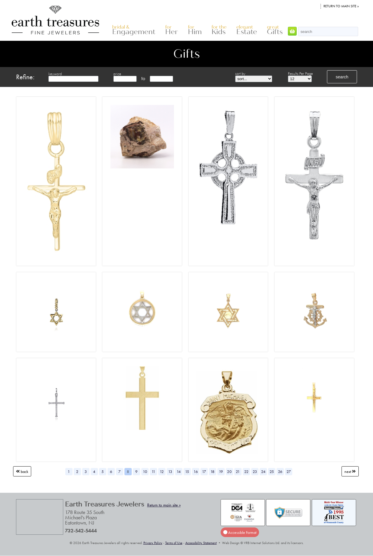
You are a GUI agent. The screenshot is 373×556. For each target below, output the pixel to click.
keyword (55, 74)
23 (255, 471)
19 (221, 471)
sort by (240, 73)
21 (238, 471)
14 (179, 471)
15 (187, 471)
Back (22, 471)
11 (153, 471)
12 (162, 471)
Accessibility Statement (201, 543)
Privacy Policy (152, 543)
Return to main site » (341, 6)
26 (280, 471)
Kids (219, 30)
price (117, 74)
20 (229, 471)
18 (212, 471)
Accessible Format (239, 532)
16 (195, 471)
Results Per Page (300, 73)
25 (272, 471)
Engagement (133, 30)
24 (263, 471)
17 (204, 471)
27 (288, 471)
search (342, 77)
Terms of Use (173, 543)
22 (246, 471)
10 (145, 471)
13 (170, 471)
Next (350, 471)
